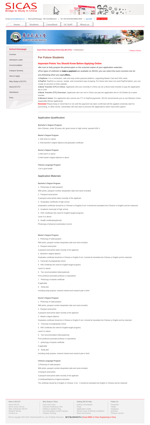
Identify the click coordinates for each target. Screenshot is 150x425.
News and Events (84, 413)
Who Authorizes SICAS (18, 409)
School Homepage (18, 49)
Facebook (115, 405)
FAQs (79, 407)
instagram (115, 409)
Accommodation (15, 65)
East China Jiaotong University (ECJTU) (54, 50)
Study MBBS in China (91, 417)
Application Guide (84, 409)
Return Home (135, 50)
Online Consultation (85, 405)
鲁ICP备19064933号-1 (73, 417)
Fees (11, 98)
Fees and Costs (49, 405)
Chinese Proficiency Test (53, 407)
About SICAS (14, 405)
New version (102, 19)
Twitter (113, 407)
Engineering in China (108, 417)
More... (68, 75)
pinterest (114, 411)
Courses (12, 54)
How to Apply (14, 76)
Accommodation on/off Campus (55, 411)
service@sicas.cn (17, 19)
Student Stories (15, 411)
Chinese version (117, 413)
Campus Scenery (16, 71)
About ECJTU (14, 87)
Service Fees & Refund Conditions (90, 411)
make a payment (69, 71)
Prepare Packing (49, 413)
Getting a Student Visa (52, 409)
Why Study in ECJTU (17, 81)
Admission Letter (16, 60)
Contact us (13, 413)
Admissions (13, 92)
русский (89, 19)
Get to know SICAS (16, 407)
